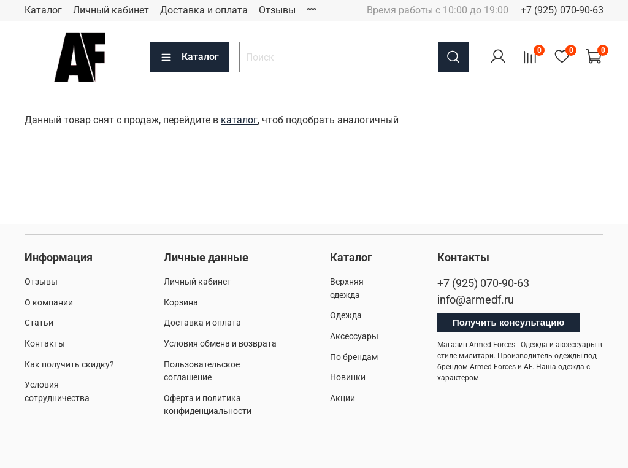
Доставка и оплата (204, 10)
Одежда (346, 315)
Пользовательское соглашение (202, 371)
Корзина (181, 302)
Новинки (348, 377)
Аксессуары (354, 336)
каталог (239, 120)
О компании (49, 302)
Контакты (45, 344)
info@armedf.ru (475, 300)
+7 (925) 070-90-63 (562, 10)
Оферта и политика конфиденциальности (207, 405)
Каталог (43, 10)
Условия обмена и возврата (220, 344)
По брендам (354, 357)
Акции (342, 398)
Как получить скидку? (69, 364)
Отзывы (277, 10)
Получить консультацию (508, 322)
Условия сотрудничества (57, 392)
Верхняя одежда (347, 289)
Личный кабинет (111, 10)
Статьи (39, 323)
